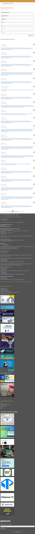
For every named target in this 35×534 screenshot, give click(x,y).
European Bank (2, 406)
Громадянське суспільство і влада (5, 291)
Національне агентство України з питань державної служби (9, 292)
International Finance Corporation (5, 404)
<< (1, 211)
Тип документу (3, 19)
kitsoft (19, 532)
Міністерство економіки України (5, 293)
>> (23, 211)
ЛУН (1, 407)
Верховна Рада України (4, 289)
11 (14, 211)
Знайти (31, 35)
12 (15, 211)
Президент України (3, 288)
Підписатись (3, 528)
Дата (2, 25)
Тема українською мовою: (5, 12)
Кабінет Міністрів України (4, 290)
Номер (2, 22)
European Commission (3, 405)
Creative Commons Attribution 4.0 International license (17, 281)
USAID (1, 403)
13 (17, 211)
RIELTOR (1, 408)
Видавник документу (4, 15)
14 (18, 211)
